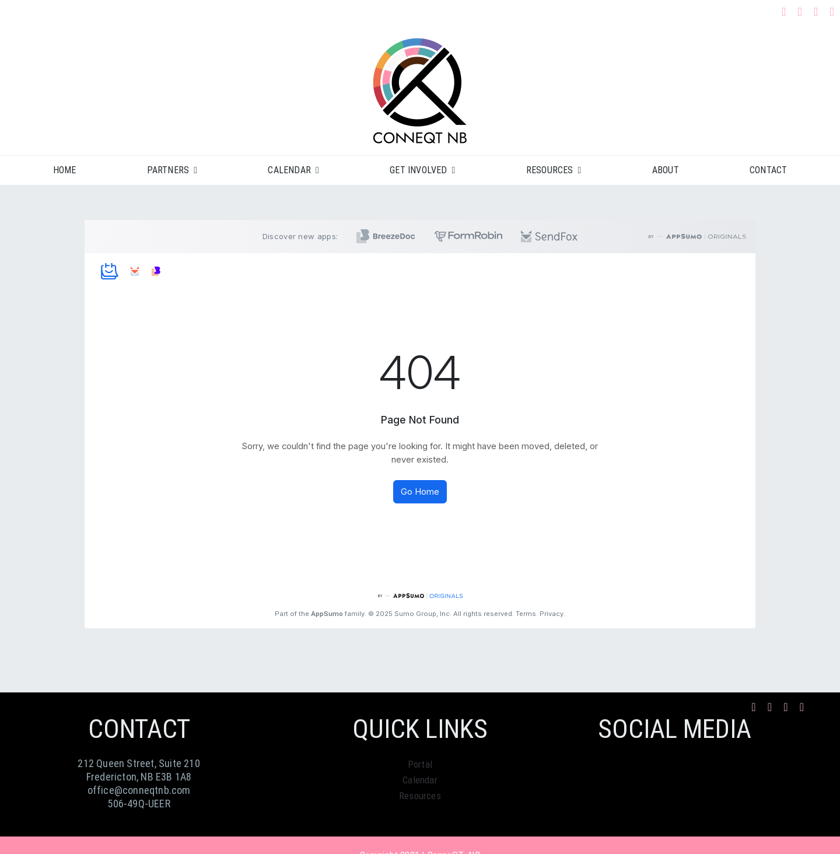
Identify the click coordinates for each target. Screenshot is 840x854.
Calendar (420, 780)
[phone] (832, 12)
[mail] (816, 12)
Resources (420, 796)
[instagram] (799, 12)
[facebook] (784, 12)
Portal (420, 764)
